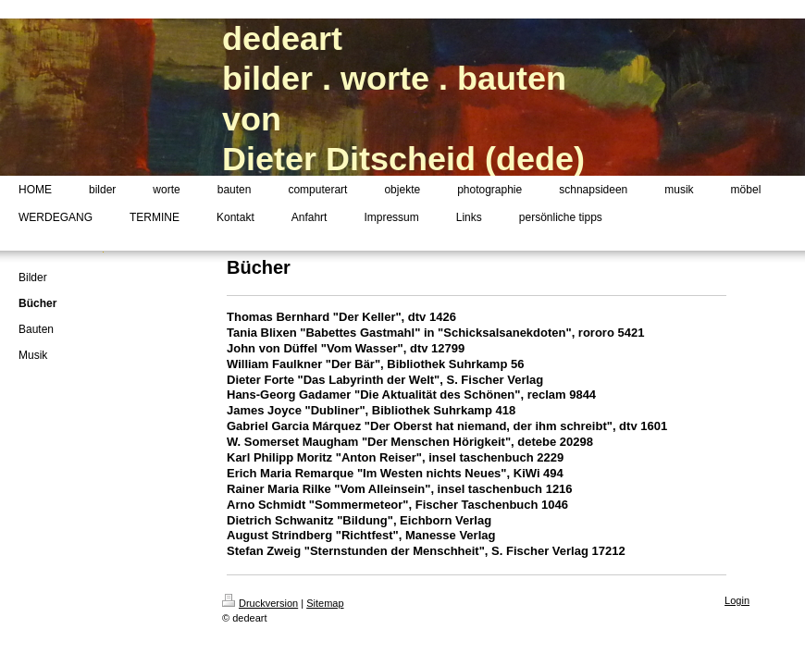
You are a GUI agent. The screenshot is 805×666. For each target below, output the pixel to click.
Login (736, 600)
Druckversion (260, 603)
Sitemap (324, 603)
